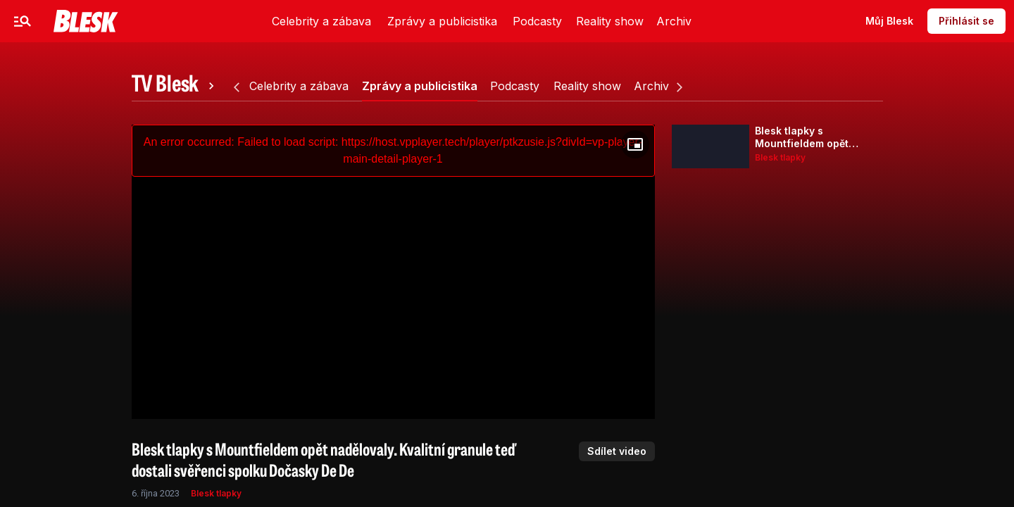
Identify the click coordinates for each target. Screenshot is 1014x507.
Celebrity (102, 21)
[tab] (175, 85)
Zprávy (167, 21)
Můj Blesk (889, 21)
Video (277, 21)
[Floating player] (635, 144)
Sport (223, 21)
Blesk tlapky (216, 493)
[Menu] (22, 21)
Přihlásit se (966, 21)
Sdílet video (616, 451)
